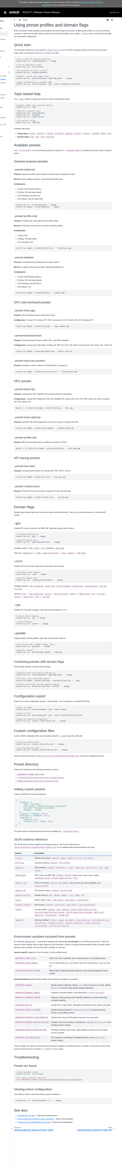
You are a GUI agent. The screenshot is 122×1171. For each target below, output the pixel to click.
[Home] (33, 20)
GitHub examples (9, 136)
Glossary (6, 111)
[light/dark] (114, 20)
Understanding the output (12, 76)
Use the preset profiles (11, 79)
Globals (5, 121)
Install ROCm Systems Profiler (11, 52)
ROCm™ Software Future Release (41, 12)
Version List (114, 12)
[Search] (12, 34)
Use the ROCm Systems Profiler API (11, 84)
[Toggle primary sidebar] (28, 19)
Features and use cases (11, 95)
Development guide (9, 107)
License (5, 149)
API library (6, 114)
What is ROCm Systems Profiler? (11, 40)
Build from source (9, 57)
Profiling (6, 72)
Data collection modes (10, 98)
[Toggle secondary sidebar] (118, 20)
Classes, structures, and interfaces (11, 126)
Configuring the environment (8, 67)
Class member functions (11, 118)
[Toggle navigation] (5, 12)
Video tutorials (8, 140)
